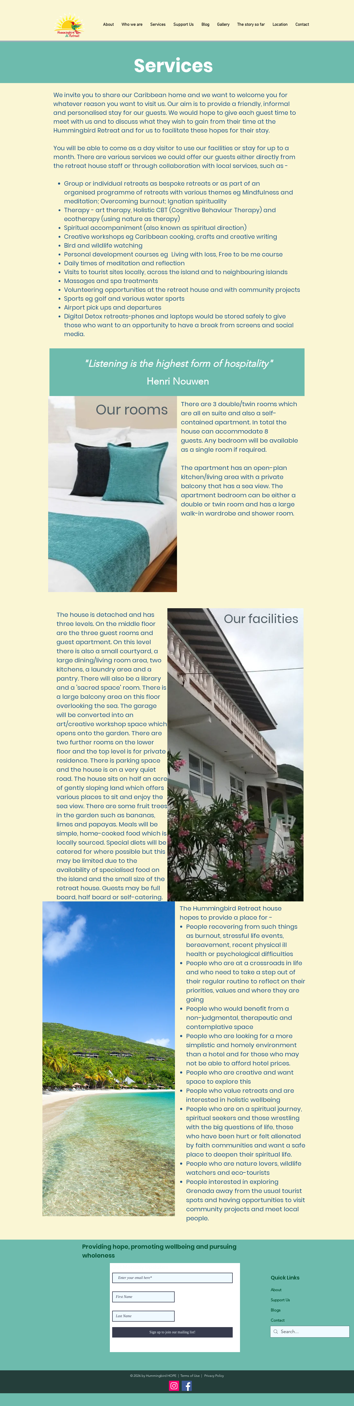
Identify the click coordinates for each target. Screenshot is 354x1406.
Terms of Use (190, 1376)
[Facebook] (187, 1386)
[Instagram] (174, 1386)
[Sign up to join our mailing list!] (172, 1332)
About (276, 1289)
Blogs (275, 1310)
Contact (278, 1320)
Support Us (280, 1299)
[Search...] (309, 1331)
